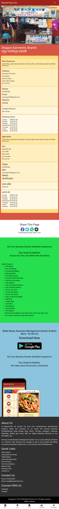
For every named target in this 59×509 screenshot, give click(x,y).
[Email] (36, 229)
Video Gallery (6, 452)
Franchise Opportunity (9, 459)
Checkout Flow (6, 469)
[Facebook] (22, 229)
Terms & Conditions (8, 464)
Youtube (4, 491)
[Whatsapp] (32, 229)
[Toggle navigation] (54, 3)
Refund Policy (6, 466)
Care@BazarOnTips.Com (14, 481)
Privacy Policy (6, 462)
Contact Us (5, 471)
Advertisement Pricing (9, 455)
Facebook (4, 489)
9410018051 (11, 479)
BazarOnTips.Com (9, 3)
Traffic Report (6, 457)
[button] (4, 24)
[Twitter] (27, 229)
